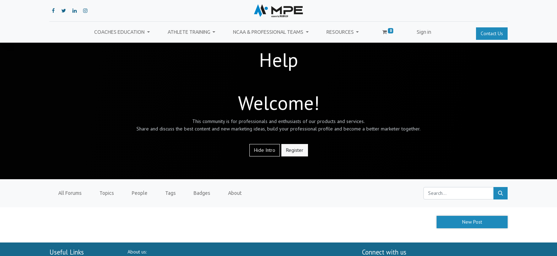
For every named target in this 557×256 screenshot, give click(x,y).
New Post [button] (472, 222)
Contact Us (492, 33)
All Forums (70, 193)
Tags (170, 193)
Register (294, 150)
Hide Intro (264, 150)
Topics (106, 193)
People (139, 193)
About (235, 193)
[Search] (500, 193)
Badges (202, 193)
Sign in (424, 32)
